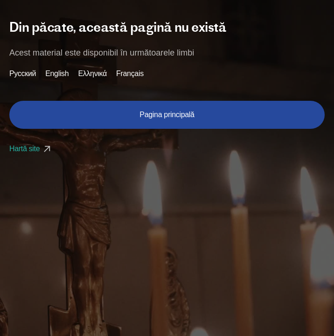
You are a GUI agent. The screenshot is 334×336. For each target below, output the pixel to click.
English (57, 73)
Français (130, 73)
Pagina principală (166, 115)
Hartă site (31, 149)
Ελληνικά (92, 73)
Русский (22, 73)
